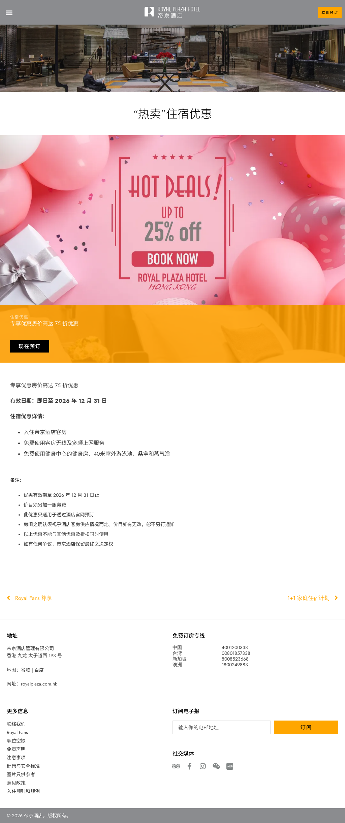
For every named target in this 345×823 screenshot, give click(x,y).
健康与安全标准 (23, 766)
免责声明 (16, 749)
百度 (39, 670)
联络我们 (16, 724)
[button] (8, 12)
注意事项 (16, 757)
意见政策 (16, 783)
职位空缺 (16, 740)
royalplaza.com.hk (39, 683)
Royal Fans (17, 732)
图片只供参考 (21, 774)
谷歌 (25, 670)
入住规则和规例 (23, 791)
